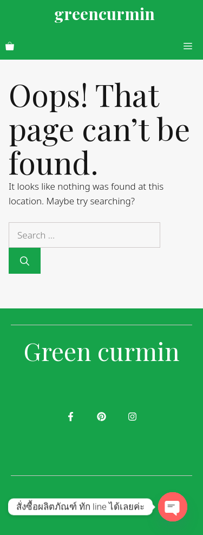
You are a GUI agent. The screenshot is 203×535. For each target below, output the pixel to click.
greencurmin (104, 13)
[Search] (25, 261)
